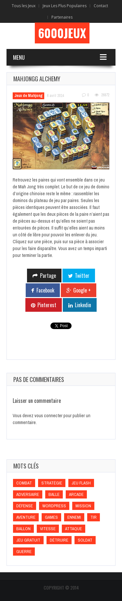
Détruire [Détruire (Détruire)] (59, 540)
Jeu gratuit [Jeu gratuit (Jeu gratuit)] (28, 540)
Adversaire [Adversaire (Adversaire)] (27, 494)
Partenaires (62, 17)
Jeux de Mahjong (28, 95)
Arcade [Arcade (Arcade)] (76, 494)
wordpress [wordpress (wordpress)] (54, 506)
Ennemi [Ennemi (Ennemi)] (74, 517)
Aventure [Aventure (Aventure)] (25, 517)
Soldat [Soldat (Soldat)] (85, 540)
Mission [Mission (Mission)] (83, 506)
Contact (101, 5)
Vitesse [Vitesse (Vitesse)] (48, 528)
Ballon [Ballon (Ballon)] (23, 528)
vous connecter (48, 416)
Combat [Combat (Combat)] (24, 483)
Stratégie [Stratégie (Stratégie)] (51, 483)
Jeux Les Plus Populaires (65, 5)
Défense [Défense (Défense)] (24, 506)
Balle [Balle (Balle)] (54, 494)
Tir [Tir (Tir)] (93, 517)
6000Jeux (62, 33)
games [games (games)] (51, 517)
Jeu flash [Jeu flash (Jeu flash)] (81, 483)
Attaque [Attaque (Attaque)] (73, 528)
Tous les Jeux (23, 5)
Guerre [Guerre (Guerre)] (24, 551)
